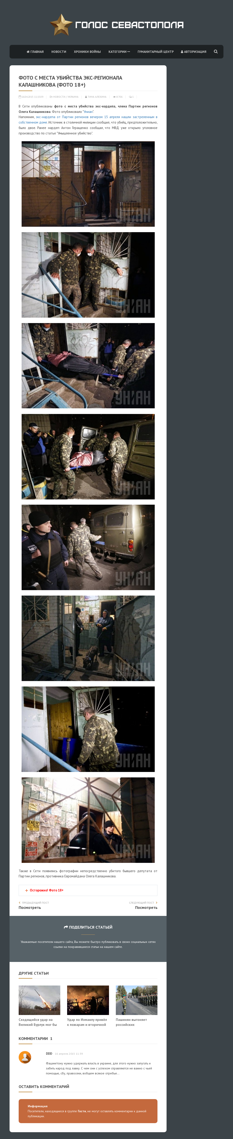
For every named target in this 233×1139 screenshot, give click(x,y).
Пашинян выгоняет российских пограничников (131, 1024)
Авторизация (193, 52)
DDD (49, 1053)
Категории (119, 52)
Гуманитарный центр (156, 52)
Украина (73, 96)
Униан (88, 112)
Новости (58, 52)
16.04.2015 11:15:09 (31, 96)
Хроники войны (87, 52)
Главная (35, 52)
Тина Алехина (95, 96)
